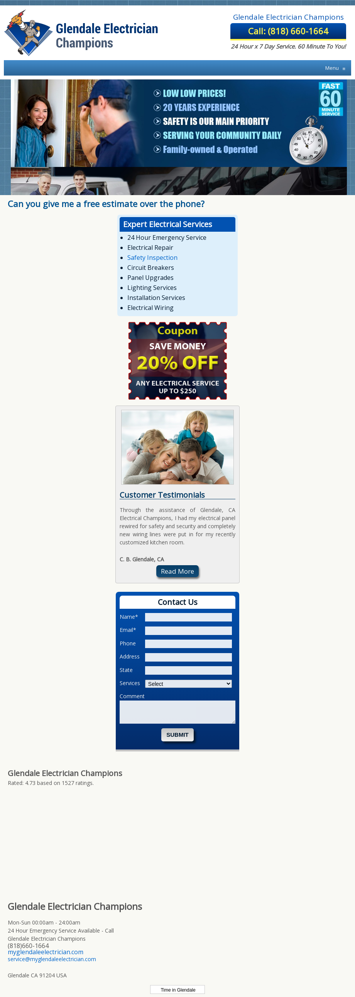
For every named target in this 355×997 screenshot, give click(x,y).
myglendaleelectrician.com (45, 952)
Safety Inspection (152, 257)
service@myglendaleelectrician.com (52, 959)
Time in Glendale (177, 990)
